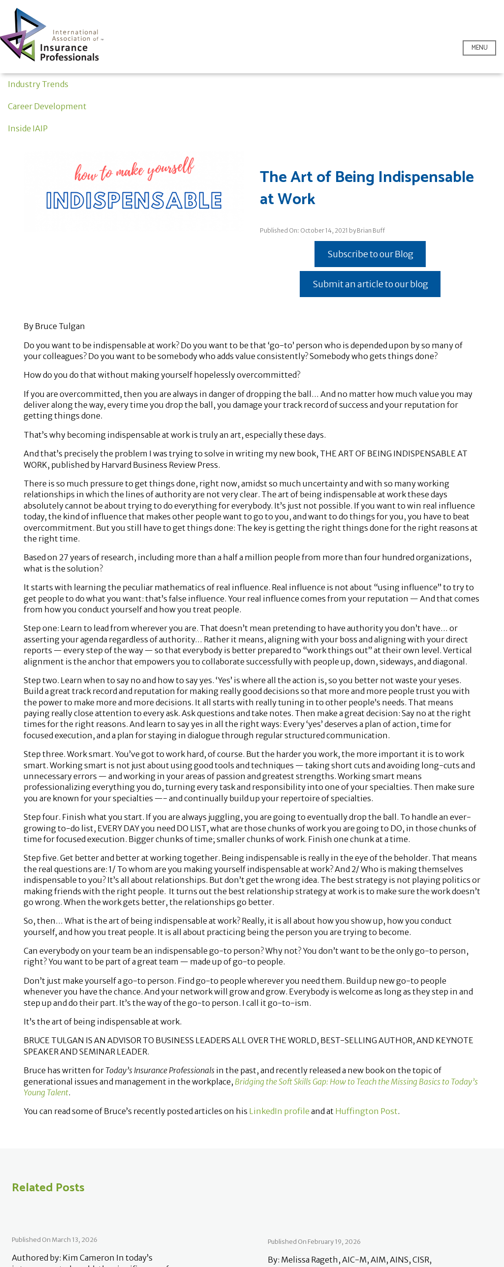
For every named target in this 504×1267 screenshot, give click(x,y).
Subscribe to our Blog (370, 254)
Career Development (47, 106)
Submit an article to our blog (370, 284)
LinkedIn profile (279, 1111)
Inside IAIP (28, 128)
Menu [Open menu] (480, 48)
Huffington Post (366, 1111)
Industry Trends (38, 84)
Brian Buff (371, 230)
